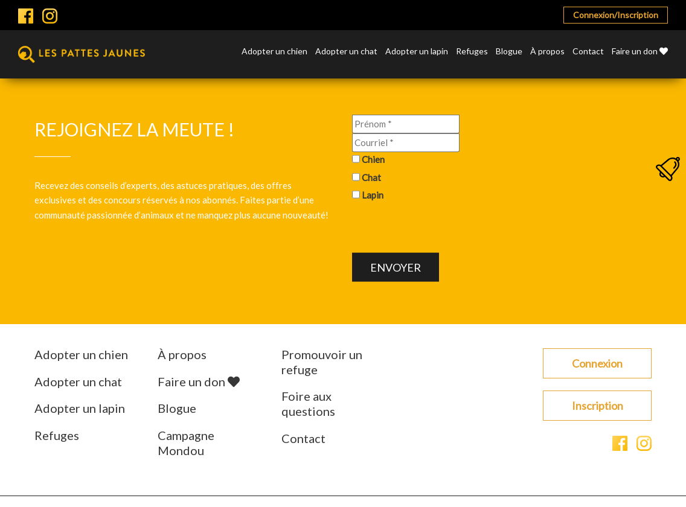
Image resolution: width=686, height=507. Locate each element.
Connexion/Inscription (615, 15)
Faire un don (640, 51)
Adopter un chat (346, 51)
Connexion (597, 363)
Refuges (472, 51)
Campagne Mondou (186, 443)
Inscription (597, 405)
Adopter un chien (274, 51)
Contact (588, 51)
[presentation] (444, 229)
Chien (373, 159)
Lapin (372, 195)
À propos (547, 51)
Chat (371, 176)
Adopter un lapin (416, 51)
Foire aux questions (308, 403)
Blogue (509, 51)
